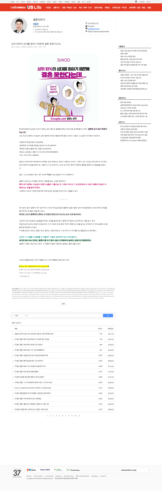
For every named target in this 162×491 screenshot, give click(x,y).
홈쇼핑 (73, 2)
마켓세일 (67, 2)
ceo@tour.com (94, 28)
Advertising (94, 476)
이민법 (48, 7)
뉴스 (18, 2)
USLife (48, 2)
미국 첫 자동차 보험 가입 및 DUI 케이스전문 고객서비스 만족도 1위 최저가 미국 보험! (134, 133)
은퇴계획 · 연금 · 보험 (137, 7)
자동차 (60, 2)
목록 (63, 304)
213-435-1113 (93, 23)
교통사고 (56, 7)
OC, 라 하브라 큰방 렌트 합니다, (130, 111)
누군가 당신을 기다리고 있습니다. (130, 62)
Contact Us (103, 476)
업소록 (88, 2)
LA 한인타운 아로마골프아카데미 (130, 137)
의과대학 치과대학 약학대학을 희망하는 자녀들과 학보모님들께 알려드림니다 (133, 90)
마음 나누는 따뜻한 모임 (127, 56)
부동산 (54, 2)
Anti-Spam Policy (68, 476)
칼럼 (149, 7)
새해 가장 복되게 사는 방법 (128, 86)
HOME (12, 2)
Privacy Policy (49, 476)
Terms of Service (38, 476)
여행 (79, 2)
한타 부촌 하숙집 (125, 102)
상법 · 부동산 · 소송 (69, 7)
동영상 (29, 2)
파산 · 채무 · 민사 (85, 7)
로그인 (148, 2)
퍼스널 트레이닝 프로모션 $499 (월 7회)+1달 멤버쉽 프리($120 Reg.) (133, 127)
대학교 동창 (124, 53)
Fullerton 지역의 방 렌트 (128, 108)
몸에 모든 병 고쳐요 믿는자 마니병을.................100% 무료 (131, 60)
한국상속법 (98, 7)
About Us (29, 476)
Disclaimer (58, 476)
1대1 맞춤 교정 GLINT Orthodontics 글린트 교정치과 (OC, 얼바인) (133, 136)
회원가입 (142, 2)
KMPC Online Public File (82, 476)
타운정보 (42, 2)
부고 (83, 2)
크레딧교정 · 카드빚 (119, 7)
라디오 (23, 2)
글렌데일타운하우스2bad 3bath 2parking (134, 105)
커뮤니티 (35, 2)
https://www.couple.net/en (98, 31)
